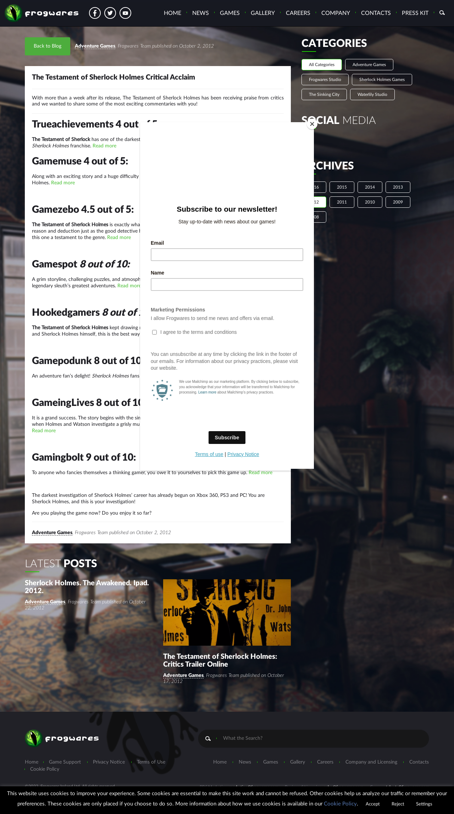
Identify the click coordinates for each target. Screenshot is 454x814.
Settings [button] (424, 804)
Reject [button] (398, 804)
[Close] (312, 124)
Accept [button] (373, 804)
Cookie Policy (340, 804)
